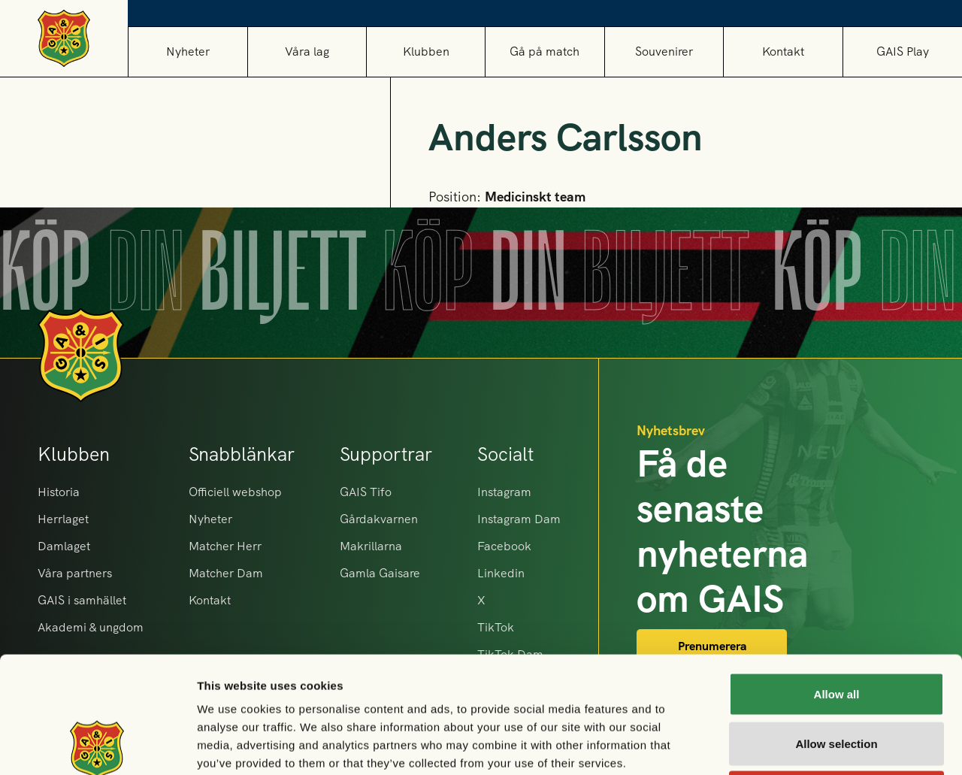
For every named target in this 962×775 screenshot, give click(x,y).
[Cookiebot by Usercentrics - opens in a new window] (97, 745)
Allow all (837, 577)
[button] (306, 51)
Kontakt (783, 51)
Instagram (504, 492)
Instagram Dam (519, 519)
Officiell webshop (235, 492)
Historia (59, 492)
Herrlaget (63, 519)
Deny (837, 676)
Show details (789, 745)
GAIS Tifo (366, 492)
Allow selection (836, 627)
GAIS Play (902, 51)
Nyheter (188, 51)
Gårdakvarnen (379, 519)
